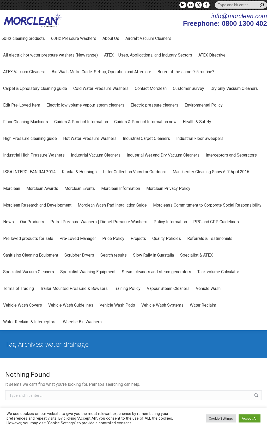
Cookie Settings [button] (221, 418)
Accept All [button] (249, 418)
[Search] (241, 5)
